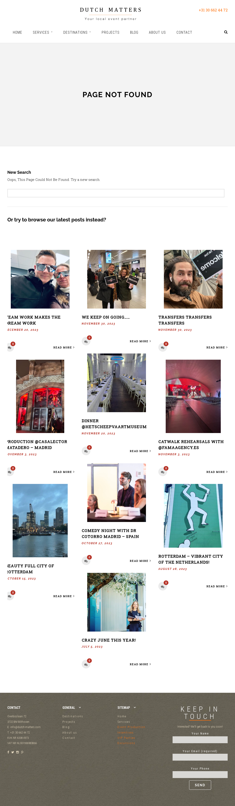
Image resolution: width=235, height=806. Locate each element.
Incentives (126, 732)
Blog (66, 727)
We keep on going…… (106, 317)
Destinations (72, 716)
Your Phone (200, 778)
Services (124, 721)
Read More (64, 347)
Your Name (200, 736)
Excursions (126, 743)
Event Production (131, 727)
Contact (68, 738)
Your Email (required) (200, 754)
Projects (69, 721)
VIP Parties (126, 738)
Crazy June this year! (109, 640)
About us (69, 732)
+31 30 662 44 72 (213, 10)
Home (122, 716)
